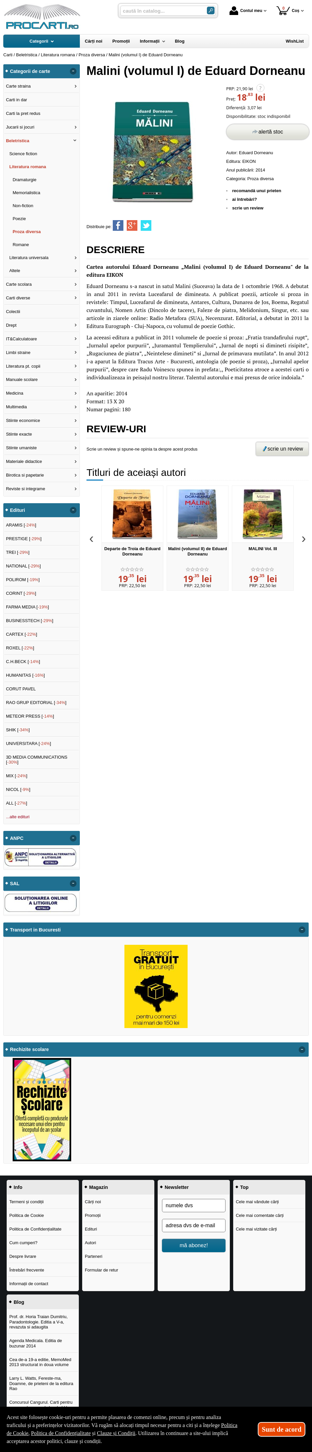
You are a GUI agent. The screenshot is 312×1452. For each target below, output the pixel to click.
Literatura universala (29, 257)
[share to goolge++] (132, 225)
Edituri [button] (17, 510)
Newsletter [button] (177, 1187)
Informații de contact (28, 1283)
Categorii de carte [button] (30, 71)
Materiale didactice (24, 461)
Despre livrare (22, 1256)
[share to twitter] (146, 225)
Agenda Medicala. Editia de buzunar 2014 (35, 1343)
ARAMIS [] (21, 525)
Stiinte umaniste (21, 447)
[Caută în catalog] (211, 10)
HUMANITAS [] (25, 675)
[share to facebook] (118, 225)
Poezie (19, 218)
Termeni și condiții (26, 1201)
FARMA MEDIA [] (27, 606)
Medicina (14, 393)
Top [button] (244, 1187)
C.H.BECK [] (23, 661)
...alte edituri (18, 816)
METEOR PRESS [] (30, 716)
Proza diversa (260, 178)
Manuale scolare (22, 379)
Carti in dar (16, 99)
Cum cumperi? (23, 1242)
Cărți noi (93, 1201)
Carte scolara (19, 284)
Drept (11, 325)
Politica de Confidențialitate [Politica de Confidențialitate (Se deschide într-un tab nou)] (61, 1433)
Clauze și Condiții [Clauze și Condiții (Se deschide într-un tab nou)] (116, 1433)
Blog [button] (19, 1302)
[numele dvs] (194, 1205)
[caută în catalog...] (161, 11)
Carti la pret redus (23, 113)
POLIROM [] (23, 579)
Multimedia (16, 406)
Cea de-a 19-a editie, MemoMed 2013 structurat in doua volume (40, 1362)
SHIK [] (18, 729)
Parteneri (93, 1256)
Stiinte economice (23, 420)
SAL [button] (15, 883)
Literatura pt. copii (23, 366)
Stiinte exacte (19, 434)
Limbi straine (18, 352)
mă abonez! (194, 1245)
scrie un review (247, 207)
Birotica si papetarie (25, 475)
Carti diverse (18, 297)
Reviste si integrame (25, 488)
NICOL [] (18, 789)
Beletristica (17, 140)
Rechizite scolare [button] (29, 1049)
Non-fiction (23, 205)
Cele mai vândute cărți (257, 1201)
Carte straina (18, 86)
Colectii (13, 311)
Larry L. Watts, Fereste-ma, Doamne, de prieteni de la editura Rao (41, 1383)
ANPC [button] (17, 838)
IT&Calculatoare (21, 338)
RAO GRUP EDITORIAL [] (36, 702)
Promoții (93, 1215)
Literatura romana (27, 166)
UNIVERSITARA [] (28, 743)
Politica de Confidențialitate (35, 1229)
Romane (21, 244)
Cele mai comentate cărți (260, 1215)
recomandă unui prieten (256, 190)
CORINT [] (21, 593)
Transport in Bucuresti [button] (35, 929)
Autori (90, 1242)
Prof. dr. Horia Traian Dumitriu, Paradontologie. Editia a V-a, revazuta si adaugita (38, 1321)
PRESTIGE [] (24, 538)
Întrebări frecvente (26, 1270)
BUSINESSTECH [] (29, 620)
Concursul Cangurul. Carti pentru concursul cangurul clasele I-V (41, 1405)
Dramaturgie (25, 179)
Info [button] (18, 1187)
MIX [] (16, 775)
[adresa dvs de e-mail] (194, 1225)
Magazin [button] (98, 1187)
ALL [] (16, 803)
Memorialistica (26, 192)
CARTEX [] (21, 634)
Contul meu (246, 10)
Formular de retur (101, 1270)
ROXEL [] (20, 647)
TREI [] (18, 552)
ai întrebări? (244, 199)
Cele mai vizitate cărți (256, 1229)
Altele (14, 270)
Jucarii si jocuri (20, 127)
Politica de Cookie (26, 1215)
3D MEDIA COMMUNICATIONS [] (37, 760)
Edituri (91, 1229)
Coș (287, 10)
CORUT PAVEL (21, 688)
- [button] (73, 71)
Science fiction (23, 153)
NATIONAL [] (23, 565)
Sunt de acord (281, 1429)
